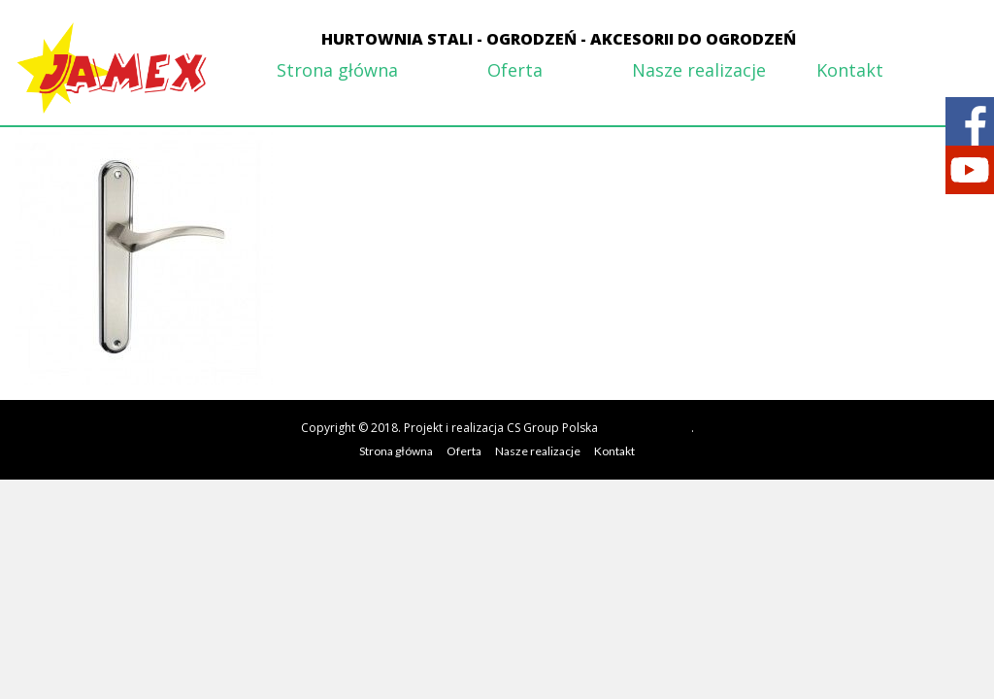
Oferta (515, 70)
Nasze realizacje (699, 70)
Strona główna (337, 70)
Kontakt (849, 70)
